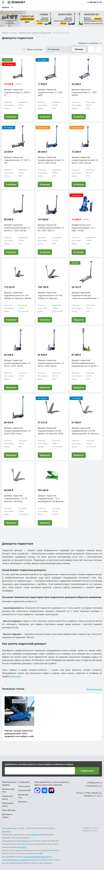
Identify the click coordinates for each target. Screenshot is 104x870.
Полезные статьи (13, 688)
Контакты (22, 801)
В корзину (11, 116)
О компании (24, 782)
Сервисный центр (7, 797)
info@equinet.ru (94, 782)
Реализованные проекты (9, 783)
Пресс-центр (24, 786)
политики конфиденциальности (37, 856)
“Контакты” (15, 676)
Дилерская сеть (23, 796)
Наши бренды (8, 810)
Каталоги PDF (24, 790)
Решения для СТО (8, 790)
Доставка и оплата (7, 815)
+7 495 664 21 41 (94, 2)
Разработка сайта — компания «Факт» (90, 829)
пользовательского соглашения (16, 860)
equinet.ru (6, 831)
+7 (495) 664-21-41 (93, 786)
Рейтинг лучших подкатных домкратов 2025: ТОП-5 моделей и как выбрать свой (19, 733)
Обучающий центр (7, 804)
